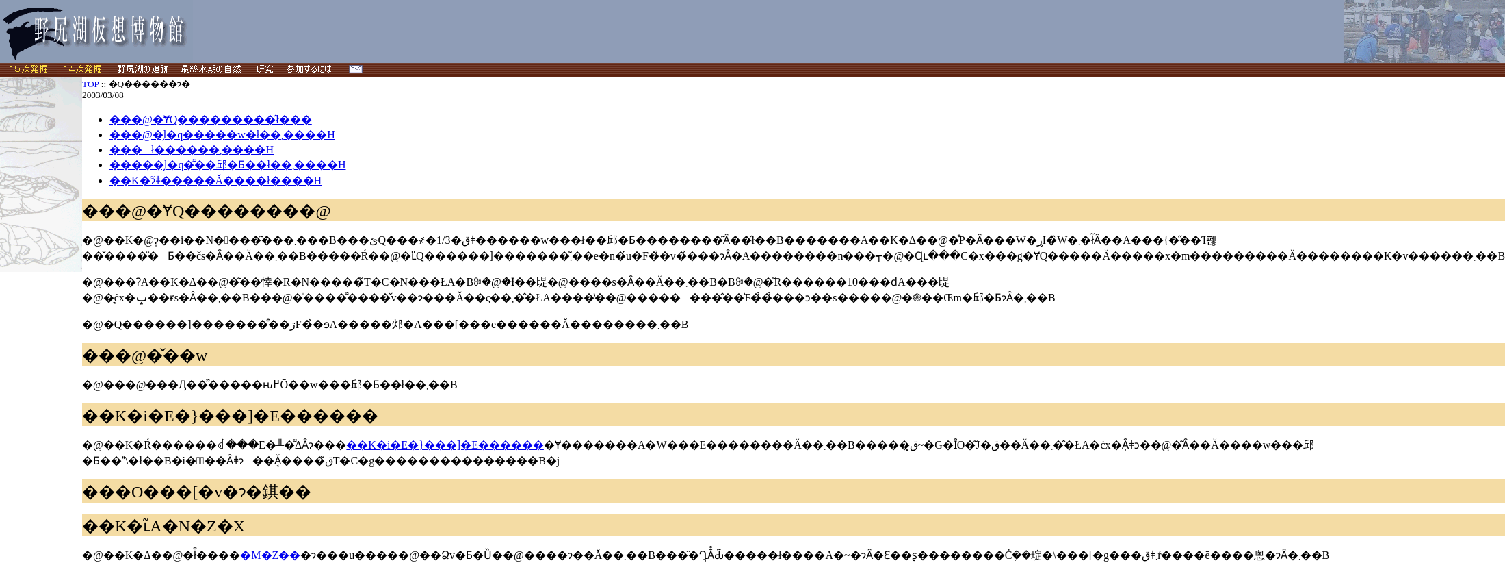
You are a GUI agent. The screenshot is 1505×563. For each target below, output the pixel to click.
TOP (90, 84)
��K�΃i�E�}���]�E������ (230, 416)
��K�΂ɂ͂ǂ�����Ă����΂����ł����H (215, 180)
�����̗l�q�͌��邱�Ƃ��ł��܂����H (227, 165)
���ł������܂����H (191, 149)
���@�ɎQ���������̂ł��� (210, 119)
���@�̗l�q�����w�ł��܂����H (222, 134)
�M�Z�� (270, 555)
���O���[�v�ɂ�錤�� (196, 492)
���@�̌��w (144, 355)
